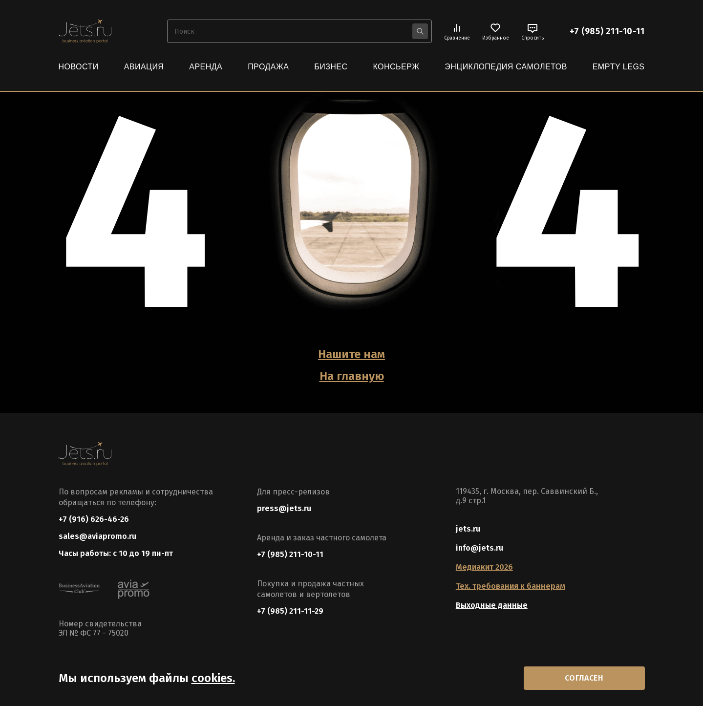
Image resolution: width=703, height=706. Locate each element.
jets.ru (468, 529)
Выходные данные (492, 605)
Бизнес (330, 67)
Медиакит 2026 (484, 567)
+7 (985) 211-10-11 (607, 31)
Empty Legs (619, 67)
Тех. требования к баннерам (510, 586)
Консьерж (396, 67)
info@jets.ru (479, 548)
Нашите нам (351, 354)
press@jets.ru (284, 508)
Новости (79, 67)
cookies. (213, 678)
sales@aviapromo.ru (97, 536)
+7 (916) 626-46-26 (94, 519)
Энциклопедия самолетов (506, 67)
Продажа (268, 67)
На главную (352, 376)
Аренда (205, 67)
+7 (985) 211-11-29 (290, 611)
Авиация (144, 67)
